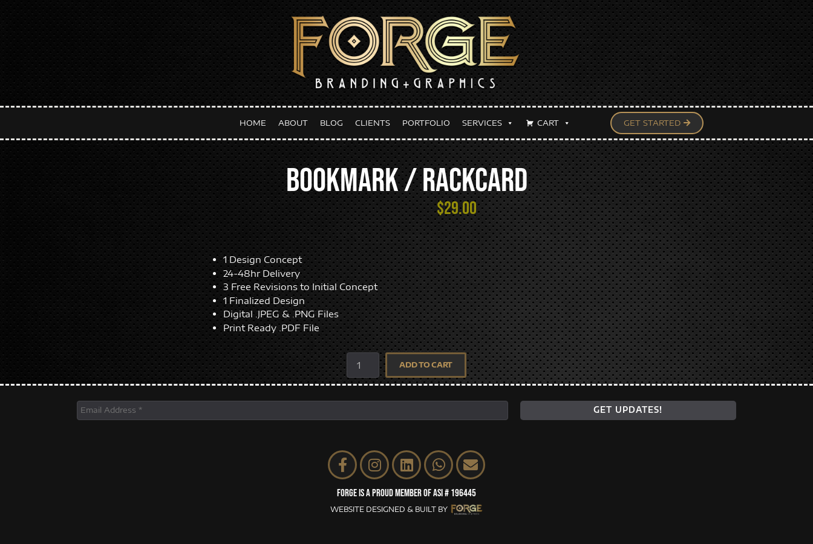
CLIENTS (372, 123)
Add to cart (425, 364)
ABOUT (293, 123)
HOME (253, 123)
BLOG (331, 123)
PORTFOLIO (426, 123)
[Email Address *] (292, 410)
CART (553, 123)
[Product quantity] (363, 365)
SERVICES (488, 123)
